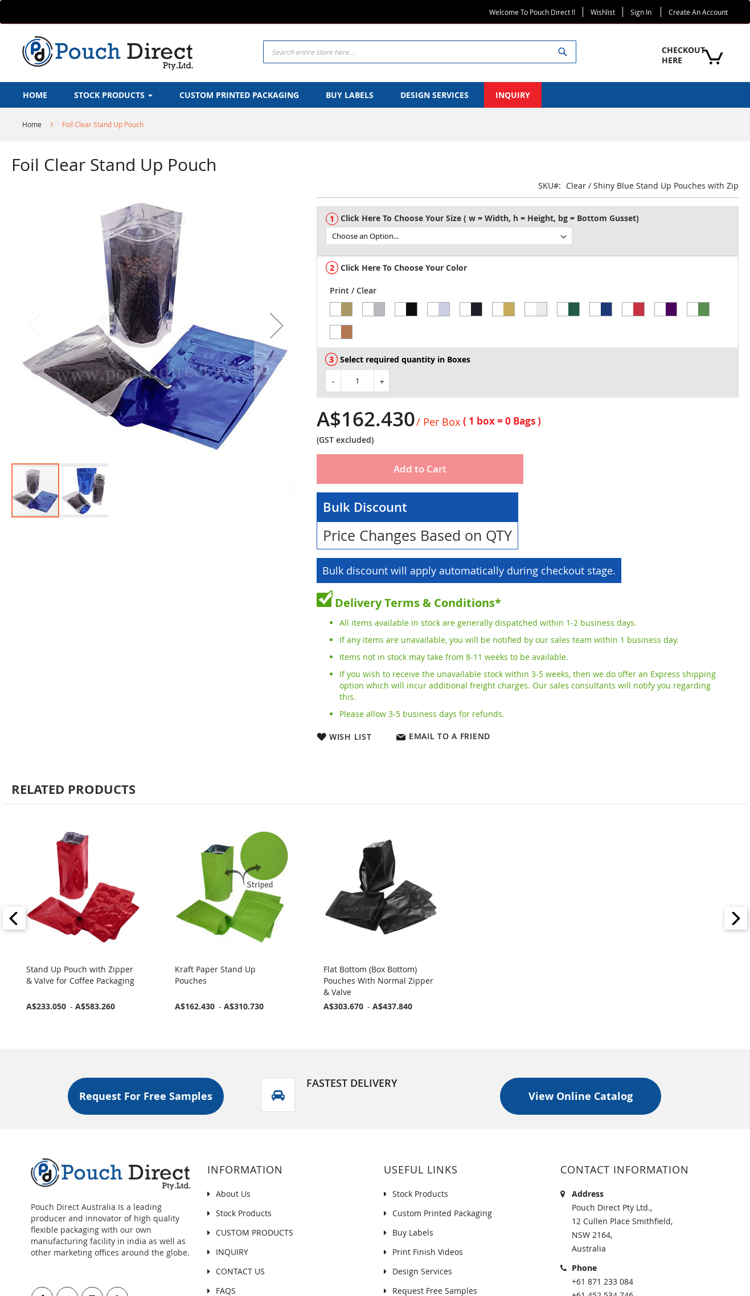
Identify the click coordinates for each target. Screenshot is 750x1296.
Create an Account (698, 12)
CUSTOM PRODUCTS (254, 1232)
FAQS (226, 1290)
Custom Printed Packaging (442, 1213)
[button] (277, 325)
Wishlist (603, 12)
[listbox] (532, 236)
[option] (341, 309)
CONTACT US (240, 1271)
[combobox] (419, 51)
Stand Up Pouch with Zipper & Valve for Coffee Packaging (80, 975)
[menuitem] (35, 95)
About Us (233, 1193)
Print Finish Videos (427, 1251)
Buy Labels (412, 1232)
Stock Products (244, 1213)
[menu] (375, 95)
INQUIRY (232, 1251)
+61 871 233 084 (602, 1281)
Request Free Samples (434, 1290)
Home (32, 124)
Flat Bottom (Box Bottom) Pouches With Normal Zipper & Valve (378, 980)
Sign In (640, 12)
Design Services (422, 1271)
